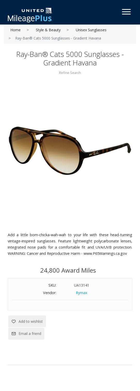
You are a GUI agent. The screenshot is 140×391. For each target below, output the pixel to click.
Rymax (81, 292)
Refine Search (70, 72)
